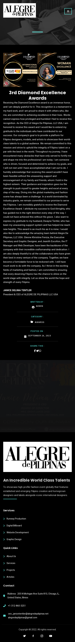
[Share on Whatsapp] (40, 350)
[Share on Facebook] (35, 350)
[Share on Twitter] (37, 350)
